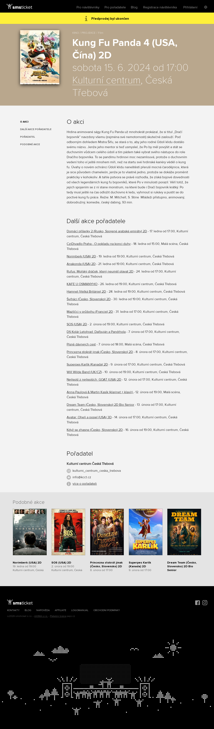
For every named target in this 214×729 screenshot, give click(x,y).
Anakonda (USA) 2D (81, 264)
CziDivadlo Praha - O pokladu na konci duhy (99, 244)
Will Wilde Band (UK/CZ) (84, 372)
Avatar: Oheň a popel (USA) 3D (89, 417)
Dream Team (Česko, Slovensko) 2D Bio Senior (100, 405)
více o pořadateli (85, 484)
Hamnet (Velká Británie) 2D (86, 292)
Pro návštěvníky (87, 7)
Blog (134, 7)
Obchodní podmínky (106, 610)
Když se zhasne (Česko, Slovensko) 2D (95, 430)
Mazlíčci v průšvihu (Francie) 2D (90, 312)
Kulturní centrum (106, 80)
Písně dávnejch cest (81, 344)
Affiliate (60, 610)
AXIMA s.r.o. (41, 616)
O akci (24, 121)
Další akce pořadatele (35, 129)
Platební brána (58, 616)
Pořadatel (27, 136)
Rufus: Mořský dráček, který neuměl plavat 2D (100, 271)
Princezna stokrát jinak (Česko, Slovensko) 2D (100, 352)
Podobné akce (30, 144)
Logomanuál (79, 610)
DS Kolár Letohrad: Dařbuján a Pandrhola (96, 332)
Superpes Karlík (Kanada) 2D (87, 364)
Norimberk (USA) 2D (81, 256)
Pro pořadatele (115, 7)
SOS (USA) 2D (77, 324)
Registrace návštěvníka (160, 7)
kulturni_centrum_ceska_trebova (97, 471)
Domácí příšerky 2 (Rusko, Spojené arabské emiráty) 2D (107, 231)
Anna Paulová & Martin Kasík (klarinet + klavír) (100, 392)
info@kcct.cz (82, 477)
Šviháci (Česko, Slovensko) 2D (89, 299)
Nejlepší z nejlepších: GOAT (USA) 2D (94, 379)
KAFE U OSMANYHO (82, 284)
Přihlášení (190, 7)
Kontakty (13, 610)
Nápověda (43, 610)
